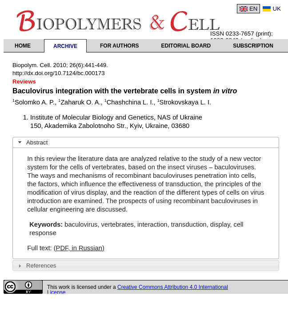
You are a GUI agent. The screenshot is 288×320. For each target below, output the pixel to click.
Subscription (253, 46)
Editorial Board (186, 46)
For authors (119, 46)
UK (276, 8)
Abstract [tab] (32, 142)
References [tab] (36, 265)
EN (253, 8)
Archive (65, 46)
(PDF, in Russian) (79, 248)
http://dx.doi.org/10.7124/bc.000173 (58, 73)
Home (23, 46)
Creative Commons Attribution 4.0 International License (137, 290)
